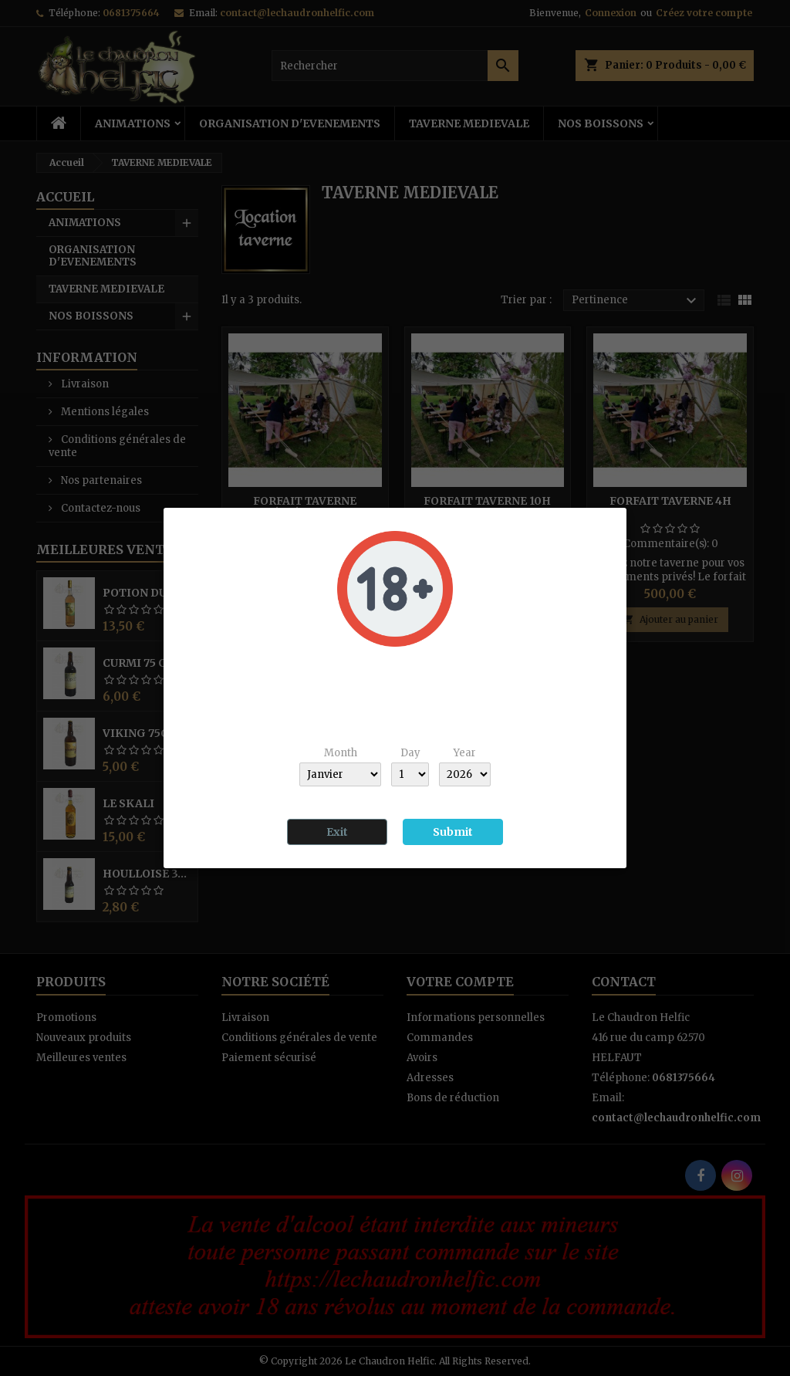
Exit (337, 832)
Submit (453, 832)
